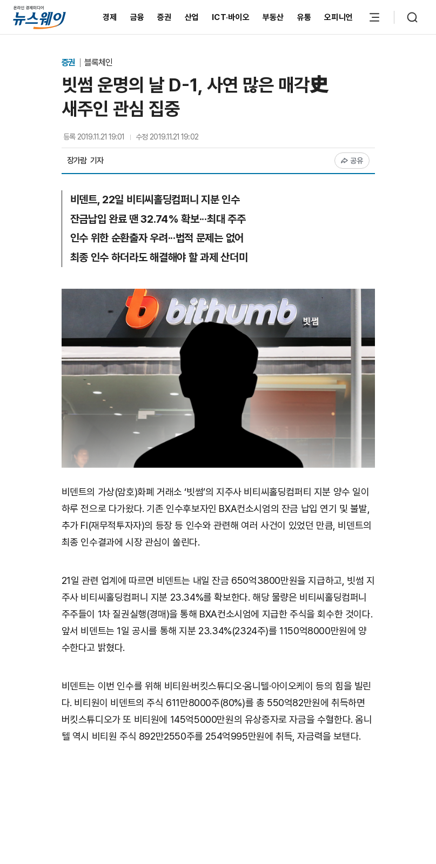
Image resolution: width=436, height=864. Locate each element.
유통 (304, 17)
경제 (110, 17)
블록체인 (98, 62)
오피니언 (338, 17)
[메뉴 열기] (374, 17)
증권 (164, 17)
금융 (137, 17)
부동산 (273, 17)
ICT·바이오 (231, 17)
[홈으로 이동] (39, 17)
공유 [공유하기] (352, 160)
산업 (192, 17)
